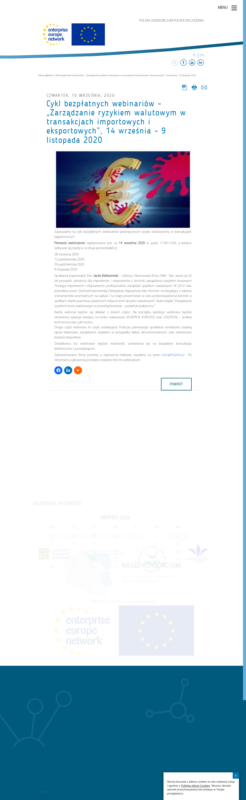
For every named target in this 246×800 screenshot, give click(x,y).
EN (202, 55)
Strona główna (45, 75)
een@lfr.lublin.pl (172, 355)
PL (194, 55)
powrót (176, 384)
